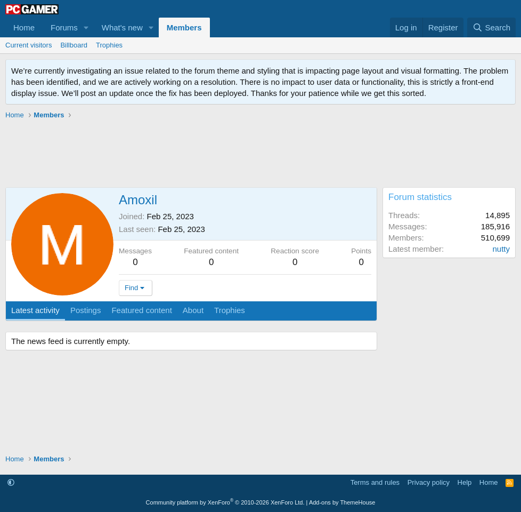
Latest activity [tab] (35, 310)
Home (24, 27)
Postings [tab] (85, 310)
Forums (64, 27)
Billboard (73, 45)
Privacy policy (429, 482)
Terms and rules (375, 482)
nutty (501, 248)
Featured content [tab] (141, 310)
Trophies (109, 45)
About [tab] (193, 310)
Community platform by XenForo (225, 502)
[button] (86, 27)
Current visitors (28, 45)
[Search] (491, 27)
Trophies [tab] (229, 310)
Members (184, 27)
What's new (122, 27)
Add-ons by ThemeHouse (342, 502)
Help (465, 482)
